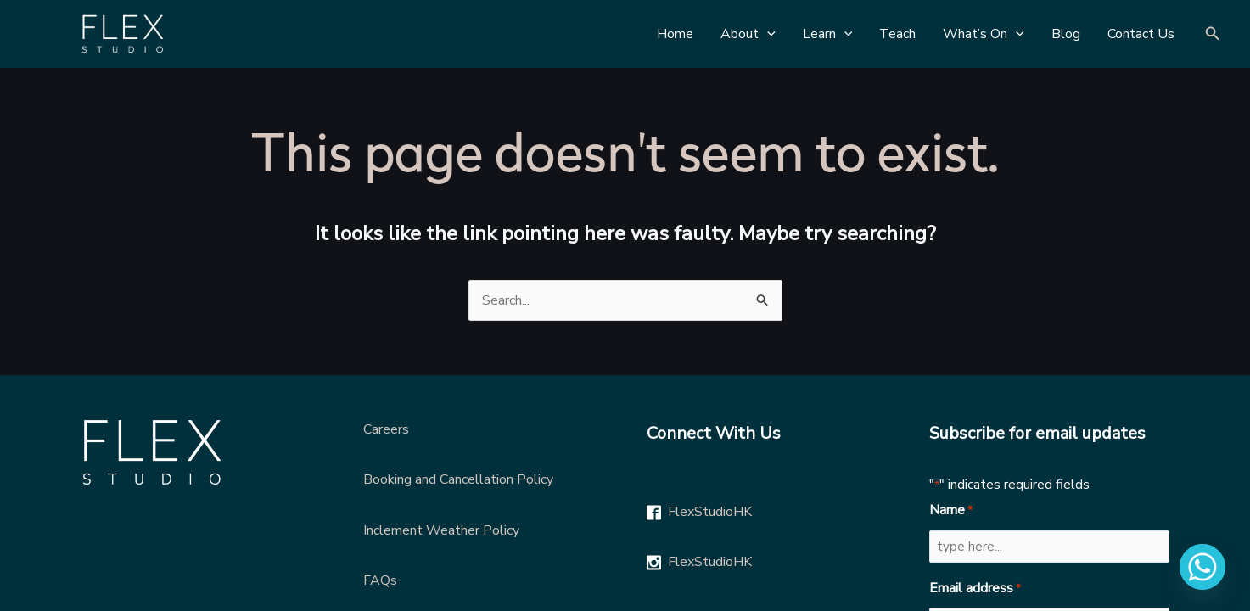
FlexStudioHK (710, 511)
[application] (767, 34)
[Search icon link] (1212, 34)
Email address (975, 589)
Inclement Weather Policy (441, 530)
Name (951, 511)
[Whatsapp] (1202, 567)
